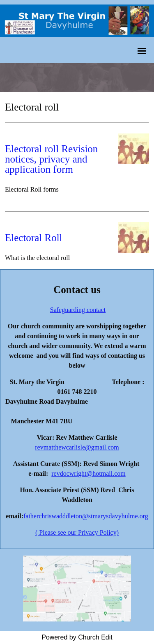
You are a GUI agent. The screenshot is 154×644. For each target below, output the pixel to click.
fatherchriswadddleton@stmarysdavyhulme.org (85, 516)
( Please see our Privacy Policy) (77, 532)
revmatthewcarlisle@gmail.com (77, 447)
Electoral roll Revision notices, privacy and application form (51, 159)
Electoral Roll (33, 237)
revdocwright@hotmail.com (88, 473)
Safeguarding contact (78, 309)
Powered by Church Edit (77, 637)
